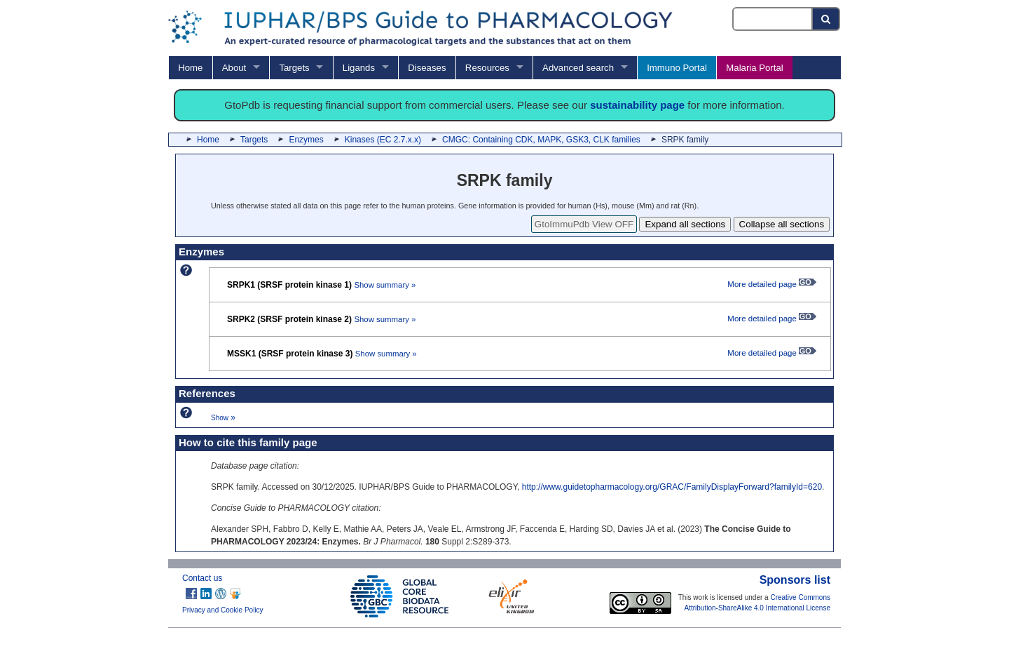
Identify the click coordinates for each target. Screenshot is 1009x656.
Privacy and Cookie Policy (222, 610)
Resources (487, 67)
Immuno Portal (677, 67)
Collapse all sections (782, 224)
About (234, 67)
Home (190, 67)
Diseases (427, 67)
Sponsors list (795, 580)
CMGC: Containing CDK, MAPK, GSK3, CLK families (541, 140)
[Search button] (826, 19)
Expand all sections (685, 224)
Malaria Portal (754, 67)
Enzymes (306, 140)
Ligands (359, 67)
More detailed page (771, 284)
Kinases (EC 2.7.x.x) (383, 140)
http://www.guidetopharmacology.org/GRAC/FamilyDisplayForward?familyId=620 (672, 487)
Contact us (202, 578)
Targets (294, 67)
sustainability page (637, 105)
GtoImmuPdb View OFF (584, 224)
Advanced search (578, 67)
